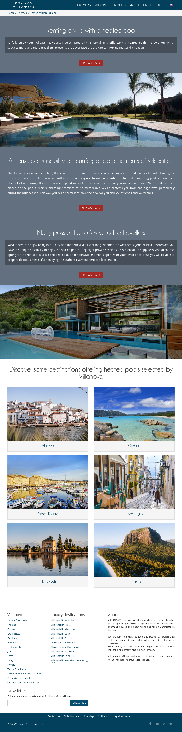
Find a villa (91, 62)
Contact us (118, 5)
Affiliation (103, 716)
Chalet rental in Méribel (63, 642)
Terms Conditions (16, 669)
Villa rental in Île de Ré (62, 655)
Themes (11, 624)
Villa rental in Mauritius (63, 629)
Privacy (11, 664)
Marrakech (48, 581)
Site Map (88, 716)
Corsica (134, 446)
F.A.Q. (10, 660)
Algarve (48, 446)
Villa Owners (71, 716)
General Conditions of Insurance (24, 673)
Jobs (9, 651)
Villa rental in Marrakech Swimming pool (69, 661)
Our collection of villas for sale (23, 682)
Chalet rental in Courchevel (65, 647)
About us (12, 642)
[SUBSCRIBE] (38, 703)
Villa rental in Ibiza (60, 624)
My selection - (140, 5)
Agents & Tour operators (20, 678)
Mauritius (134, 582)
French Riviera (48, 514)
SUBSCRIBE (79, 702)
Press (10, 655)
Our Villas (84, 5)
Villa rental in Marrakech (63, 620)
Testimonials (14, 647)
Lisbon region (134, 514)
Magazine (100, 5)
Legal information (124, 716)
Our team (12, 638)
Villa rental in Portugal (62, 651)
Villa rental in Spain (61, 633)
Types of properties (17, 620)
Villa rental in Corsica (61, 638)
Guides (11, 629)
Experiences (13, 633)
